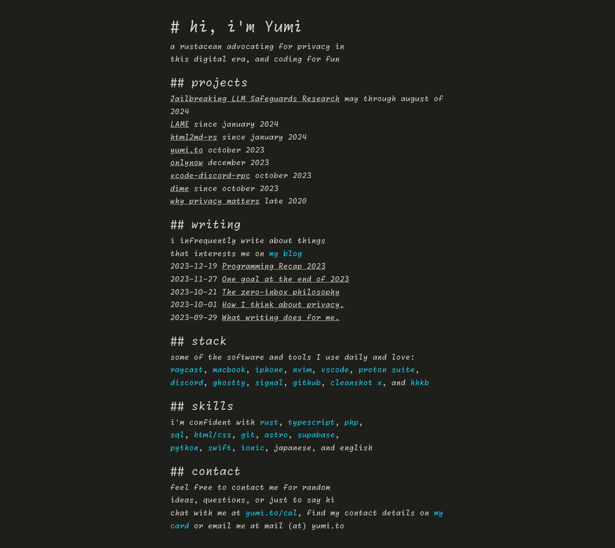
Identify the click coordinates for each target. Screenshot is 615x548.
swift (219, 448)
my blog (285, 254)
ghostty (229, 383)
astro (276, 435)
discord (186, 383)
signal (269, 383)
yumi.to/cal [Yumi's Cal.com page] (271, 513)
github (307, 383)
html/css (212, 435)
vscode (335, 370)
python (184, 448)
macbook (229, 370)
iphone (269, 370)
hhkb (419, 383)
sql (177, 435)
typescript (311, 422)
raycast (186, 370)
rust (269, 422)
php (351, 422)
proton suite (386, 370)
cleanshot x (356, 383)
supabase (316, 435)
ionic (252, 448)
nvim (302, 370)
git (248, 435)
